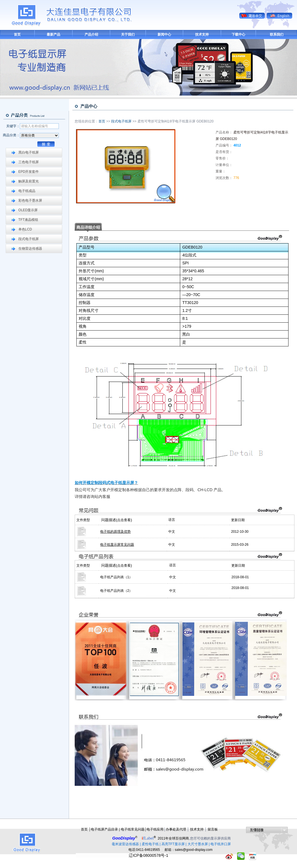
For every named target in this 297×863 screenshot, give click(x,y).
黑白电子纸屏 (28, 152)
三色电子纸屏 (28, 162)
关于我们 (128, 34)
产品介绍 (91, 34)
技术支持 (202, 34)
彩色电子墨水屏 (30, 200)
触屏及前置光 (28, 181)
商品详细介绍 (88, 227)
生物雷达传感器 (30, 249)
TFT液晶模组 (28, 220)
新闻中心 (164, 34)
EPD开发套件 (28, 172)
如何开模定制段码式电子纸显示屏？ (106, 482)
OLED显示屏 (28, 210)
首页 (17, 34)
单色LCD (25, 229)
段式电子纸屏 (28, 239)
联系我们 (276, 34)
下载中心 (238, 34)
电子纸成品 (26, 191)
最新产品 (53, 34)
